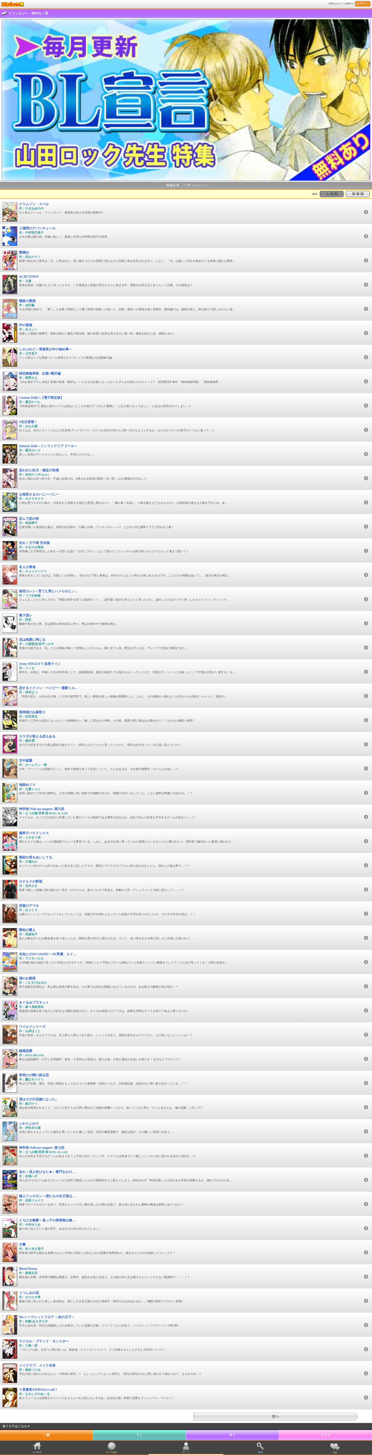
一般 (46, 1435)
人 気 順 (332, 194)
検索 (260, 1452)
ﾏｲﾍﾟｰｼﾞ (186, 1452)
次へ (275, 1416)
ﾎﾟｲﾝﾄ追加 (111, 1452)
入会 (334, 1452)
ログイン (362, 3)
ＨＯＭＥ (37, 1452)
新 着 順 (358, 194)
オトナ (325, 1435)
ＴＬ (139, 1435)
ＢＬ (232, 1435)
